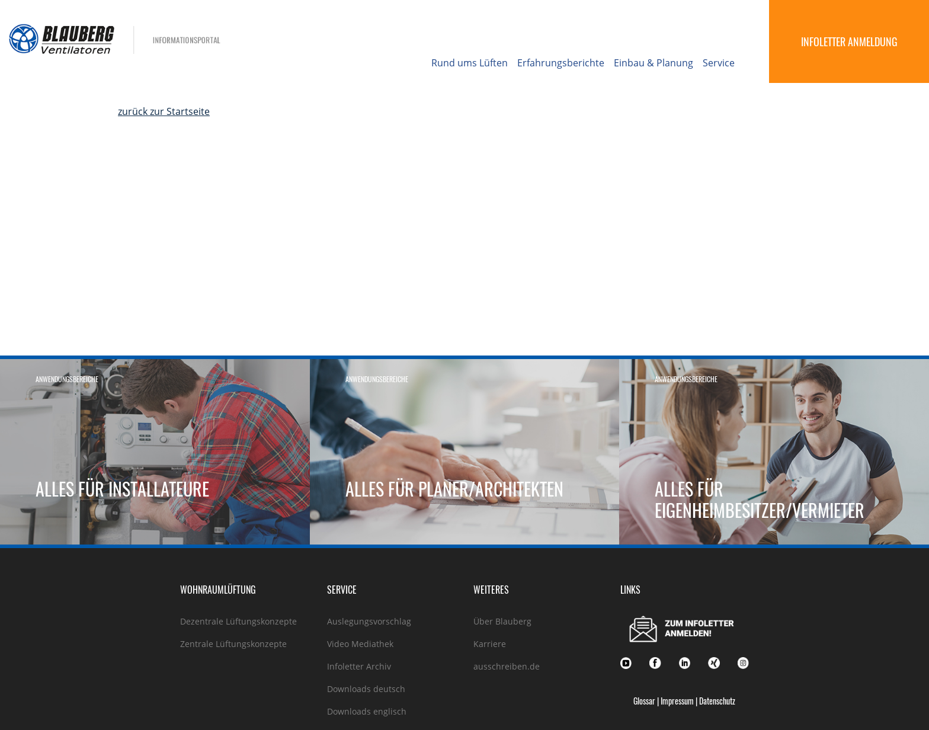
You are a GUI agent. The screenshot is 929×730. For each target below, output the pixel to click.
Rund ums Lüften (469, 62)
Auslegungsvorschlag (369, 621)
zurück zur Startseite (164, 111)
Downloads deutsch (366, 688)
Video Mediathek (360, 643)
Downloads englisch (366, 711)
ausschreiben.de (506, 666)
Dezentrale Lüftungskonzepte (238, 621)
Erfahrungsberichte (560, 62)
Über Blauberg (502, 621)
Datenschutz (717, 700)
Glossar (644, 700)
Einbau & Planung (653, 62)
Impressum (677, 700)
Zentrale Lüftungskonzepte (233, 643)
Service (719, 62)
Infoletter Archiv (359, 666)
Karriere (489, 643)
